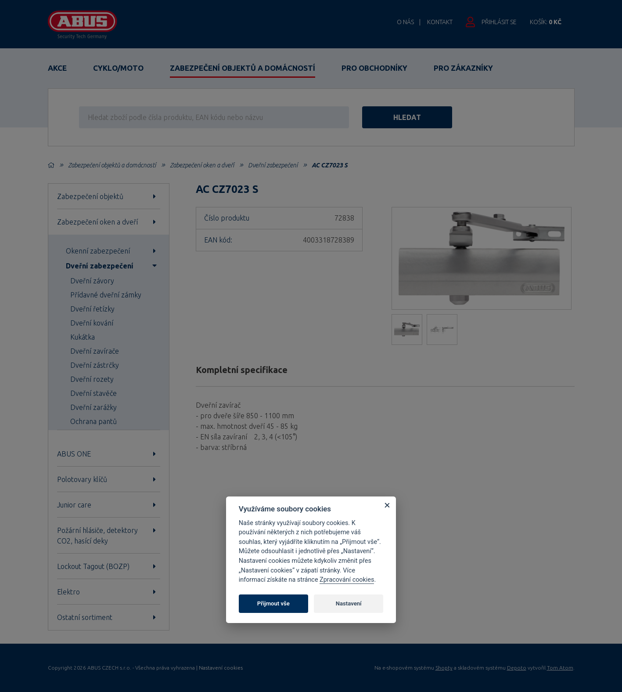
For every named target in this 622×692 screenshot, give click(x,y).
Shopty (444, 667)
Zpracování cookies (347, 579)
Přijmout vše (273, 603)
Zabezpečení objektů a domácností (242, 68)
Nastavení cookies (221, 667)
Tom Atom (560, 667)
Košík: (545, 21)
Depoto (516, 667)
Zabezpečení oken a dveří (202, 165)
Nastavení (349, 603)
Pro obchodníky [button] (374, 68)
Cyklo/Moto (118, 68)
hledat (407, 117)
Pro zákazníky (463, 68)
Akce (57, 68)
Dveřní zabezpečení (273, 165)
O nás (405, 21)
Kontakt (440, 21)
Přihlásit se (499, 21)
